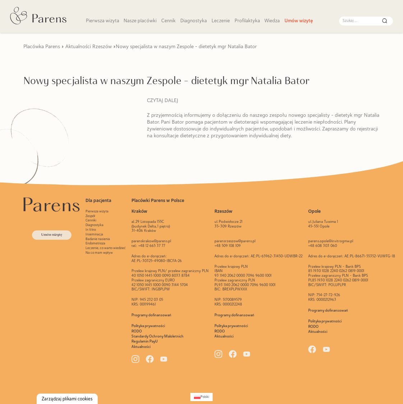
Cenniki (90, 220)
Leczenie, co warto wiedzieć (105, 247)
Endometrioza (95, 243)
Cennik (168, 20)
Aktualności (140, 346)
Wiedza (272, 20)
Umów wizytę (298, 20)
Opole (314, 211)
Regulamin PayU (144, 341)
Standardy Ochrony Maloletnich (157, 336)
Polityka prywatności (148, 325)
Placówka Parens (41, 46)
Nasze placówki (140, 20)
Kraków (139, 211)
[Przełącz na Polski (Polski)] (201, 397)
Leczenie (221, 20)
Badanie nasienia (97, 239)
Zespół (90, 216)
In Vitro (90, 229)
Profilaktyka (247, 20)
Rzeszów (223, 211)
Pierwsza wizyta (102, 20)
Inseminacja (94, 234)
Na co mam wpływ (99, 252)
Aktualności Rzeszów (88, 46)
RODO (136, 331)
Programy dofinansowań (151, 315)
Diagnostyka (193, 20)
